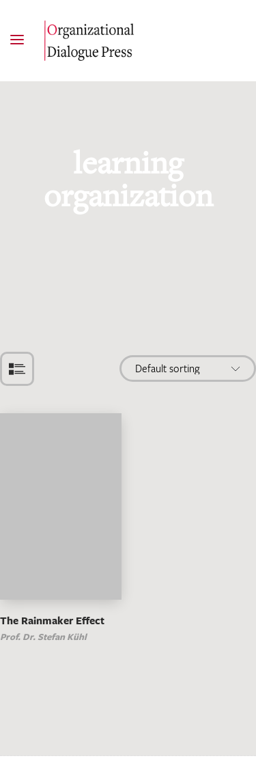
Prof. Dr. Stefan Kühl (43, 636)
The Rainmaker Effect (52, 620)
